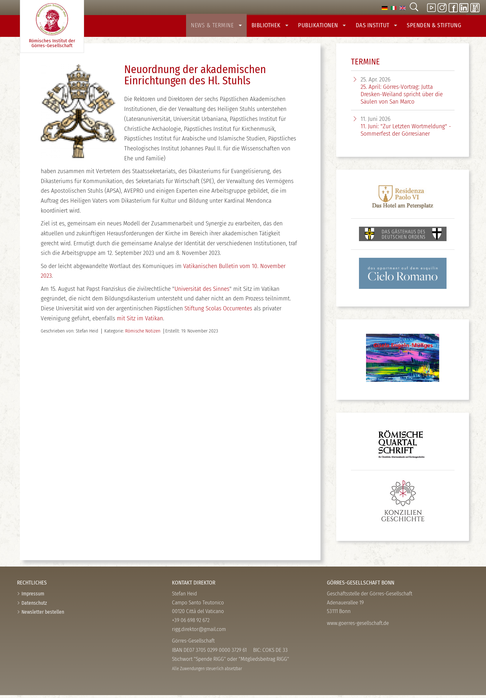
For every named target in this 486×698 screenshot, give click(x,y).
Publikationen (327, 26)
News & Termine (226, 26)
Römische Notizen (142, 334)
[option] (385, 7)
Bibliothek (277, 26)
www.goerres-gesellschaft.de (358, 626)
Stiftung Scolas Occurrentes (218, 311)
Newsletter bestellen (42, 615)
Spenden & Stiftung (435, 26)
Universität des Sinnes (202, 291)
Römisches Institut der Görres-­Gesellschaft (52, 25)
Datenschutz (34, 606)
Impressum (32, 596)
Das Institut (380, 26)
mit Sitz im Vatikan (140, 321)
